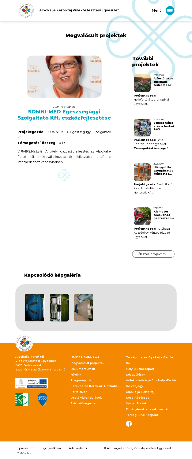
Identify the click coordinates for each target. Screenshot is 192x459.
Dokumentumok (83, 368)
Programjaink (81, 380)
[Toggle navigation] (163, 10)
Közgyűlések (136, 374)
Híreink (76, 374)
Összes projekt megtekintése (156, 254)
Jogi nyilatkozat (51, 448)
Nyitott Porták (136, 403)
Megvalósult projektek (88, 363)
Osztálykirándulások (86, 397)
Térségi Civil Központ (142, 415)
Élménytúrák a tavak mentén (147, 409)
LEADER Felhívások (85, 357)
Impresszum (24, 448)
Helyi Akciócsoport (140, 368)
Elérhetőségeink (83, 403)
